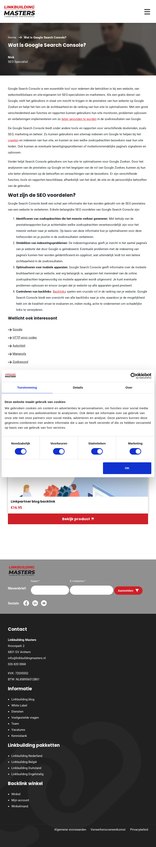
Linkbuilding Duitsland (26, 768)
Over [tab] (128, 387)
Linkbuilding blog (22, 699)
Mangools (19, 354)
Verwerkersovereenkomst (108, 829)
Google (17, 329)
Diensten (17, 711)
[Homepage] (19, 11)
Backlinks (59, 291)
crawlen (13, 140)
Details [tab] (78, 387)
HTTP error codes (25, 337)
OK (127, 468)
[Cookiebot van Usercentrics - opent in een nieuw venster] (133, 376)
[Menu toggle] (147, 11)
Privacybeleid (139, 829)
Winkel (16, 794)
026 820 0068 (17, 664)
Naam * (35, 581)
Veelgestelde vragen (25, 717)
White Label (19, 705)
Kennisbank (19, 736)
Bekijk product (78, 518)
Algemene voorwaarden (70, 829)
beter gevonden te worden (79, 119)
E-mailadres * (78, 581)
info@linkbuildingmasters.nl (27, 658)
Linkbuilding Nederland (26, 756)
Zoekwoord (20, 362)
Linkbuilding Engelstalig (27, 774)
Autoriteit (19, 345)
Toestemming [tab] (27, 387)
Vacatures (18, 730)
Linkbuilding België (24, 762)
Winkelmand (19, 806)
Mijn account (20, 800)
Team (15, 724)
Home (12, 37)
